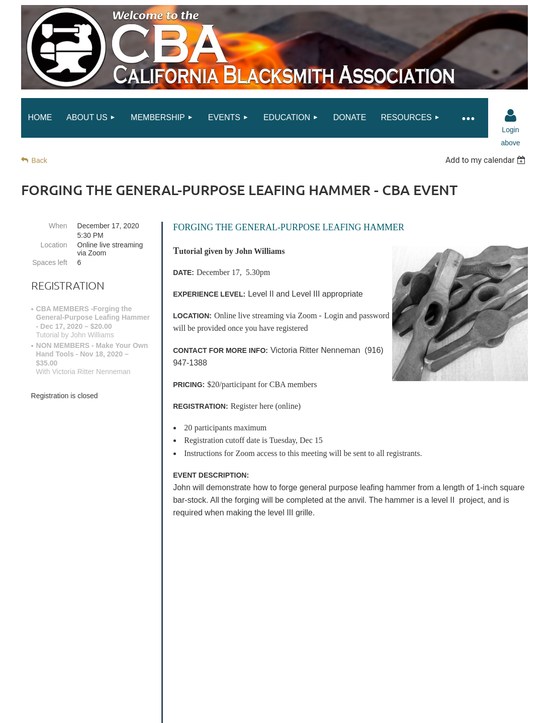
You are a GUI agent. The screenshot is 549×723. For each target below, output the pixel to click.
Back (39, 160)
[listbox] (486, 160)
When (58, 226)
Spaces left (49, 262)
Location (54, 245)
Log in (510, 115)
